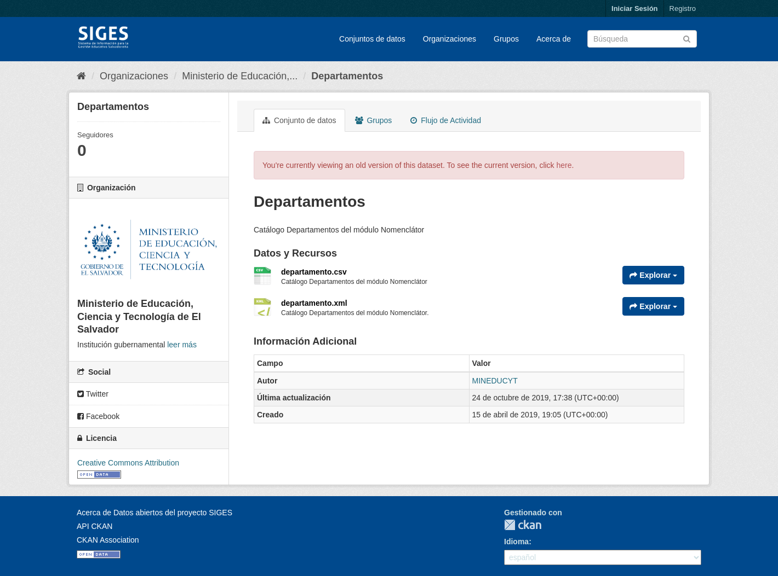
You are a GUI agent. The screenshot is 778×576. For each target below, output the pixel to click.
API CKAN (94, 526)
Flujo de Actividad (445, 120)
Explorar (653, 275)
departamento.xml (314, 303)
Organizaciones (449, 38)
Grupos (506, 38)
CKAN (522, 525)
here (564, 165)
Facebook (98, 416)
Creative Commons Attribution (128, 462)
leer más (182, 344)
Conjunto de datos (299, 120)
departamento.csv (314, 271)
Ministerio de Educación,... (240, 76)
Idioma (516, 541)
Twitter (92, 393)
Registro (683, 8)
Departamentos (347, 76)
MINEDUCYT (495, 380)
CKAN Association (108, 540)
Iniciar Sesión (634, 8)
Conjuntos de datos (372, 38)
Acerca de (553, 38)
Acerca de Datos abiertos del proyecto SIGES (154, 512)
